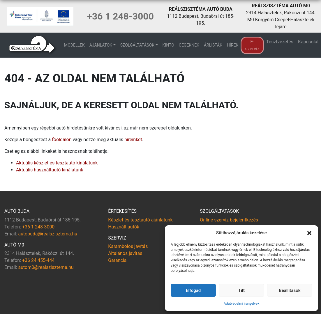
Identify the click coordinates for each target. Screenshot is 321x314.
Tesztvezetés (279, 42)
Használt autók (123, 227)
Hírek (232, 45)
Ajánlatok (100, 45)
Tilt (241, 290)
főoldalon (61, 139)
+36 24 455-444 (38, 260)
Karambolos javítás (128, 246)
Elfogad (193, 290)
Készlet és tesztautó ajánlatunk (140, 220)
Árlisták (213, 45)
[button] (309, 233)
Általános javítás (125, 253)
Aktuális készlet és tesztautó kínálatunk (57, 163)
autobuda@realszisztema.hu (47, 234)
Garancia (117, 260)
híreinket (133, 139)
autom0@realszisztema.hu (45, 267)
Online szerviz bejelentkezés (229, 220)
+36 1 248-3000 (120, 16)
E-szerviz (252, 45)
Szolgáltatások (137, 45)
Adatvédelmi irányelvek (242, 303)
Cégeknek (189, 45)
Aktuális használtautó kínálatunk (49, 170)
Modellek (74, 45)
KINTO (168, 45)
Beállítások (289, 290)
